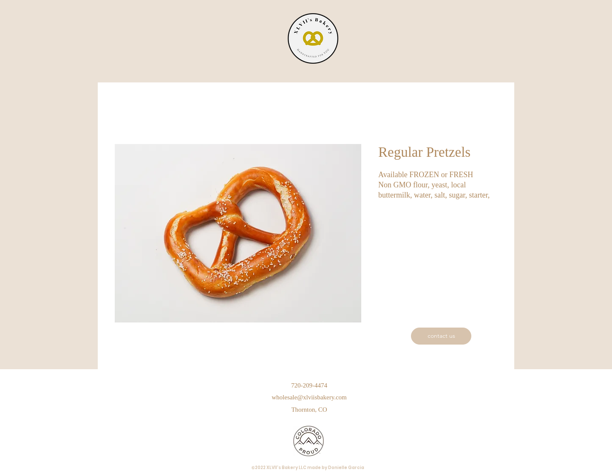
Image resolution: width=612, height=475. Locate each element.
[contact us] (441, 336)
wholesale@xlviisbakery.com (309, 397)
